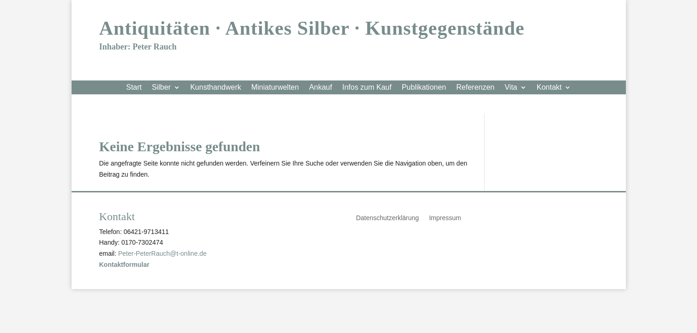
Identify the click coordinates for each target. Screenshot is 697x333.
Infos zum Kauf (367, 87)
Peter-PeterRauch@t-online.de (162, 253)
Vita (510, 87)
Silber (161, 87)
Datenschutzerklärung (387, 218)
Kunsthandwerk (215, 87)
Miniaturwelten (275, 87)
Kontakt (549, 87)
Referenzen (475, 87)
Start (134, 87)
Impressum (445, 218)
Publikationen (424, 87)
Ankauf (320, 87)
